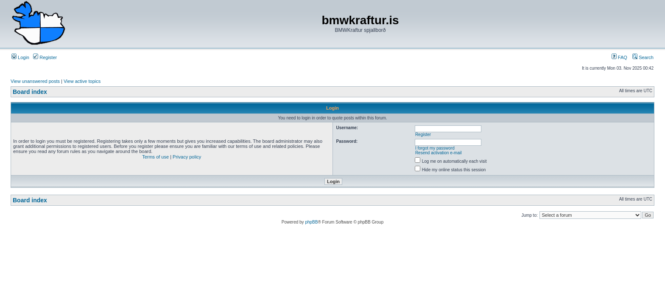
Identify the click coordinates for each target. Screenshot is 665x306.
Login (20, 57)
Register (45, 57)
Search (643, 57)
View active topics (82, 81)
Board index (30, 91)
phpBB (311, 222)
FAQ (619, 57)
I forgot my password (435, 148)
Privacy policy (187, 156)
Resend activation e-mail (438, 152)
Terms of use (155, 156)
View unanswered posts (35, 81)
